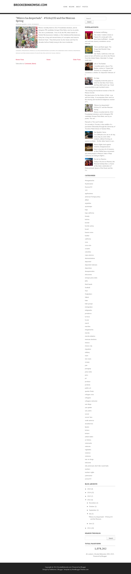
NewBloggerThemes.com (80, 569)
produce (87, 381)
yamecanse (88, 476)
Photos (85, 7)
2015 (89, 489)
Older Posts (77, 60)
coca (86, 242)
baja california (89, 213)
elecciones (52, 50)
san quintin (88, 407)
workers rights (89, 472)
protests (87, 385)
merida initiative (90, 336)
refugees (88, 398)
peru (86, 375)
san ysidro (88, 411)
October (92, 506)
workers (87, 469)
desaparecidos (89, 271)
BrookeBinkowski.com (30, 5)
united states (89, 437)
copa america (89, 255)
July (90, 514)
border (87, 223)
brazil (87, 229)
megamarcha (76, 50)
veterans (88, 446)
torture (87, 433)
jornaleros (88, 313)
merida (87, 333)
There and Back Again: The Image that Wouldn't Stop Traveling (102, 49)
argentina (88, 203)
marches (70, 50)
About (78, 7)
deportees (88, 268)
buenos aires (89, 232)
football (87, 287)
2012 (89, 500)
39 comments (35, 24)
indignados (61, 50)
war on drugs (89, 459)
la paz (87, 320)
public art (88, 388)
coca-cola (88, 245)
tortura (87, 430)
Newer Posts (20, 60)
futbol (87, 297)
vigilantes (88, 450)
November (92, 503)
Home (65, 7)
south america (89, 420)
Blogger (104, 556)
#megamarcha (25, 50)
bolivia (87, 219)
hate (86, 300)
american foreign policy (92, 197)
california (88, 239)
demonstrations (44, 50)
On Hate (96, 78)
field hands (88, 284)
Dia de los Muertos (100, 159)
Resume (71, 7)
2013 (89, 496)
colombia (88, 252)
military (87, 352)
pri (50, 53)
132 (36, 50)
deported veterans (91, 265)
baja (86, 210)
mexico (28, 53)
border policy (89, 226)
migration (88, 349)
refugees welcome (91, 401)
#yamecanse (89, 184)
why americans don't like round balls (97, 466)
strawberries (89, 424)
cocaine (87, 249)
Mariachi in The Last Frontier (94, 122)
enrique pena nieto (91, 278)
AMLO (38, 50)
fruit (86, 291)
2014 (89, 492)
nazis (86, 356)
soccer (87, 414)
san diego (88, 404)
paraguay (88, 369)
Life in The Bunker (100, 64)
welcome (88, 463)
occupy (38, 53)
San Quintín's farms (100, 132)
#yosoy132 (32, 50)
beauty (87, 216)
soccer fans (88, 417)
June (90, 524)
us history (88, 440)
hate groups (89, 304)
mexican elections (21, 53)
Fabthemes (53, 569)
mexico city (33, 53)
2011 (89, 528)
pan (41, 53)
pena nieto (46, 53)
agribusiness (89, 193)
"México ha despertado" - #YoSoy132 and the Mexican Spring (45, 19)
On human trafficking (100, 32)
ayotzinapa (88, 206)
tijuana (53, 53)
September (93, 510)
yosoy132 (58, 53)
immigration (89, 307)
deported (88, 262)
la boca (87, 317)
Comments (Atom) (30, 64)
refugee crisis (89, 394)
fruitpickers (88, 294)
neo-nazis (88, 359)
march (66, 50)
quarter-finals (89, 391)
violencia (88, 456)
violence (87, 453)
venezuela (88, 443)
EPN (57, 50)
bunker (87, 236)
